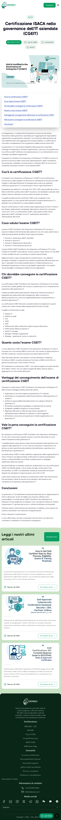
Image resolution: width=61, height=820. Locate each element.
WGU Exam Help (30, 746)
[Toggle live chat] (46, 815)
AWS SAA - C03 (31, 726)
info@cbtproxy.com (32, 792)
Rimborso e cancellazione (30, 775)
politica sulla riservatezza (31, 767)
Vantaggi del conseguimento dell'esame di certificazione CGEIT (29, 115)
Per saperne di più (47, 587)
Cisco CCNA (30, 734)
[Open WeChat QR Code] (43, 801)
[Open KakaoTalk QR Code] (50, 801)
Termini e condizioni (30, 771)
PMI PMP (30, 730)
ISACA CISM (30, 742)
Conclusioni (8, 124)
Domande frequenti (30, 763)
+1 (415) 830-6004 (30, 788)
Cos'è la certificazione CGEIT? (16, 97)
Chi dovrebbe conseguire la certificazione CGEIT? (23, 106)
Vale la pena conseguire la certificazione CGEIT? (23, 120)
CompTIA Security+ (30, 738)
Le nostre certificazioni (30, 755)
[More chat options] (56, 815)
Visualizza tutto (51, 537)
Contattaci (49, 5)
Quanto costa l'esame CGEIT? (16, 110)
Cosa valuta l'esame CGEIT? (15, 101)
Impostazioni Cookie (10, 779)
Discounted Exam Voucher (30, 759)
